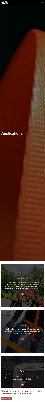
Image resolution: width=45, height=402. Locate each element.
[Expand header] (42, 2)
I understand (6, 398)
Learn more (26, 394)
